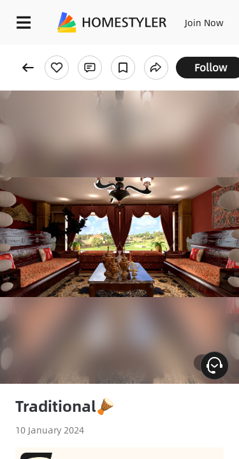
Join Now (204, 22)
